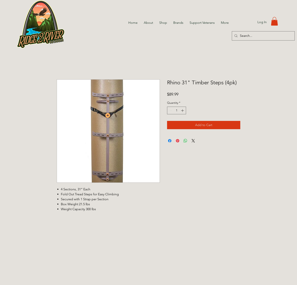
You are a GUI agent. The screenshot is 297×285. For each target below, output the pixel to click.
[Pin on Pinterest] (177, 140)
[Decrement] (170, 110)
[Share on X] (193, 140)
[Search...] (263, 35)
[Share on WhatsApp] (185, 140)
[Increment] (182, 110)
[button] (274, 21)
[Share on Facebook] (169, 140)
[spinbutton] (176, 110)
